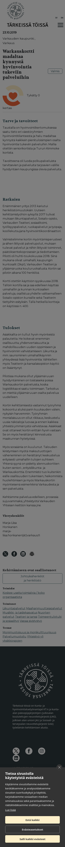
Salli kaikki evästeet (32, 839)
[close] (59, 767)
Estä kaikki (32, 820)
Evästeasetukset (32, 829)
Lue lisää (10, 810)
